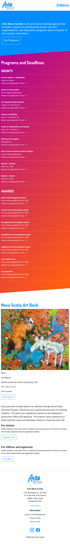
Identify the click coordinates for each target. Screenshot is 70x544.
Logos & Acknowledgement (35, 515)
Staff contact (35, 506)
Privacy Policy (35, 518)
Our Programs (11, 40)
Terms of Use (35, 522)
